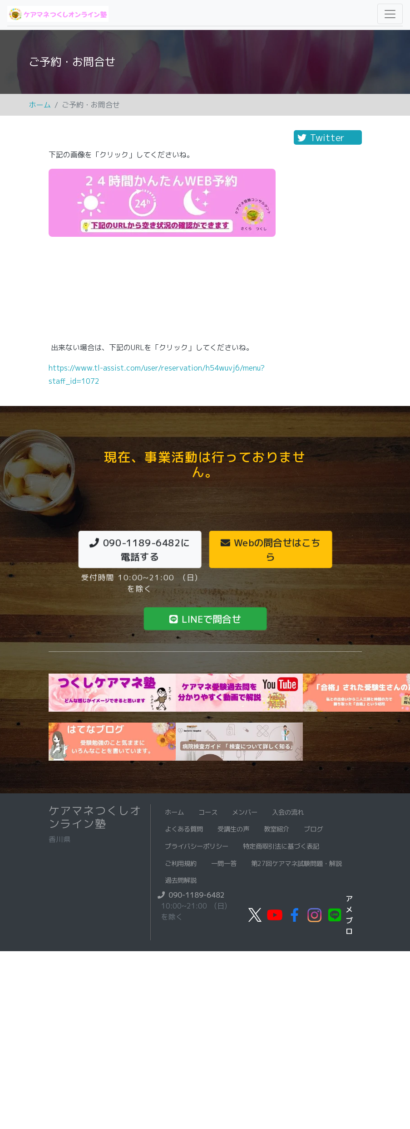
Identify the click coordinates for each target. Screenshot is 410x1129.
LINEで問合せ (205, 618)
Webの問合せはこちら (270, 549)
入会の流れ (288, 812)
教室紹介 (276, 829)
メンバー (244, 812)
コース (207, 812)
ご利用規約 (181, 863)
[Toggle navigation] (390, 14)
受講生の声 (233, 829)
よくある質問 (184, 829)
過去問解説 (181, 880)
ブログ (313, 829)
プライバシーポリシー (196, 846)
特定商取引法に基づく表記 (281, 846)
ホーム (40, 105)
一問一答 (224, 863)
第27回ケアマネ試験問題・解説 (296, 863)
